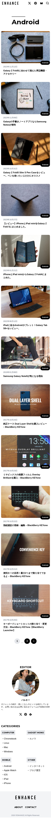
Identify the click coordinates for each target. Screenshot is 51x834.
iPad (6, 779)
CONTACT (31, 807)
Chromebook (10, 739)
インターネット (37, 766)
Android (45, 63)
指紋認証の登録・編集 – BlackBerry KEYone (25, 525)
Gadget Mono (36, 732)
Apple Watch (10, 770)
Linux (6, 743)
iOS (6, 775)
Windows (8, 751)
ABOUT (18, 807)
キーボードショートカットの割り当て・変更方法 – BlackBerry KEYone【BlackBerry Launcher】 (25, 627)
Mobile (6, 760)
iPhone (7, 783)
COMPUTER (8, 732)
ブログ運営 (35, 770)
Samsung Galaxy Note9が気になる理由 (23, 376)
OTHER (31, 760)
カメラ (33, 739)
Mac (6, 747)
